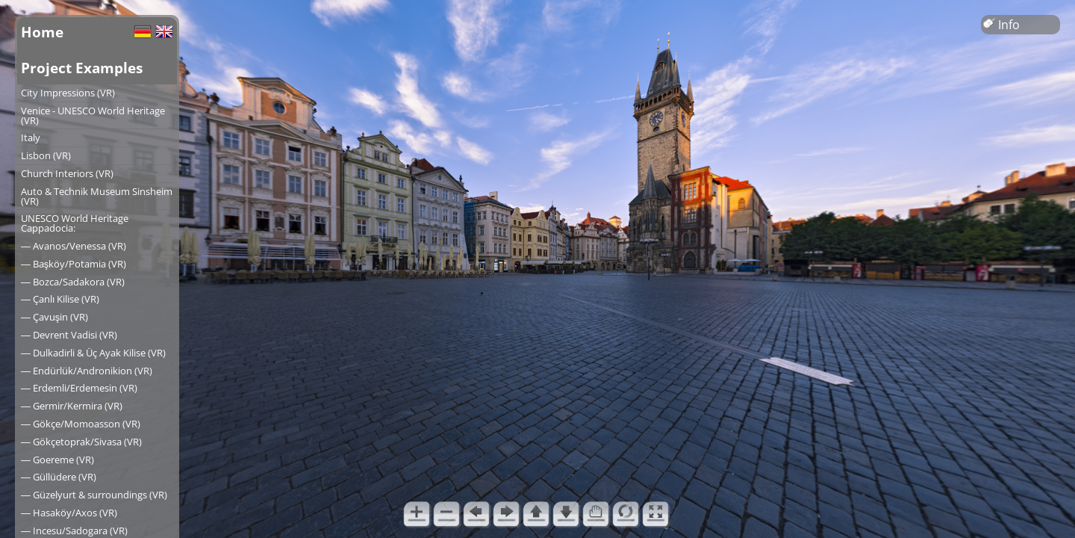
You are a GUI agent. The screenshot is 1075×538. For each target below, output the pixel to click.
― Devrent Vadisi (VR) (69, 334)
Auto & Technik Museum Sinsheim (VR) (96, 196)
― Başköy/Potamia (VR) (73, 263)
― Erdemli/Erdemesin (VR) (79, 388)
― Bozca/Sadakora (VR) (73, 281)
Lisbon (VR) (46, 155)
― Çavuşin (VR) (54, 317)
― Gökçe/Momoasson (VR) (80, 423)
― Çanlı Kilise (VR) (60, 299)
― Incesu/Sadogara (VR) (74, 530)
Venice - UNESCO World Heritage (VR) (93, 115)
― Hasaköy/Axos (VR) (69, 512)
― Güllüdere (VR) (58, 476)
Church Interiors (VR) (67, 173)
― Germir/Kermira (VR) (71, 405)
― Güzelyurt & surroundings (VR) (94, 494)
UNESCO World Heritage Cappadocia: (74, 223)
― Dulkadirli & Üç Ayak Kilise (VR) (93, 352)
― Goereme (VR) (57, 459)
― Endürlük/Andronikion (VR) (86, 370)
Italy (30, 137)
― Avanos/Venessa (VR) (73, 246)
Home (42, 32)
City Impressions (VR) (68, 92)
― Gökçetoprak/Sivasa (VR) (81, 441)
